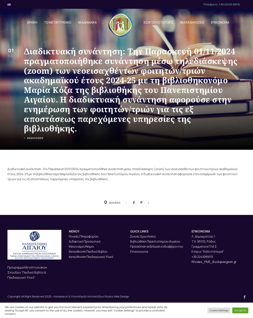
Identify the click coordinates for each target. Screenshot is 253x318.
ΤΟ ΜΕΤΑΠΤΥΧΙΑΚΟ (57, 22)
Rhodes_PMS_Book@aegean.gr (214, 262)
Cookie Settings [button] (219, 310)
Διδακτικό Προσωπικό (85, 241)
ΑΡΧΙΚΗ (32, 22)
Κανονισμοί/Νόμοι (81, 246)
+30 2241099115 (202, 257)
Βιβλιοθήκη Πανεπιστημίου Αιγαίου (155, 241)
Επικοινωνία (139, 251)
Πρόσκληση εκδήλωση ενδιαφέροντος (156, 246)
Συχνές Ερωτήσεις (143, 236)
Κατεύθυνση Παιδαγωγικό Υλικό (91, 257)
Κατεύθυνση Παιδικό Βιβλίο (88, 251)
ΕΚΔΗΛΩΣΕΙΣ (35, 138)
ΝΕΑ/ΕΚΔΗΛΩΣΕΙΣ (192, 22)
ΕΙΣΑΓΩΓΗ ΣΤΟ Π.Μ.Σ (158, 22)
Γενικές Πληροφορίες (84, 236)
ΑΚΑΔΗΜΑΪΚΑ (87, 22)
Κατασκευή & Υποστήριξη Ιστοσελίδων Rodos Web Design (91, 296)
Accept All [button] (240, 310)
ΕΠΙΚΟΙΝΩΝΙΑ (220, 22)
